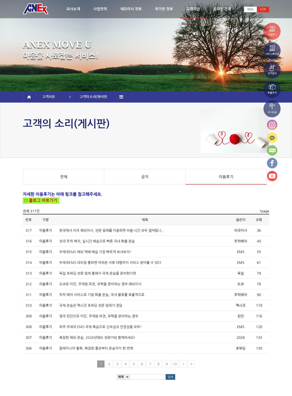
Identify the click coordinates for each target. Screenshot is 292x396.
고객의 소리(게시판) (101, 97)
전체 (63, 177)
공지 (145, 177)
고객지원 (193, 9)
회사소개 (73, 9)
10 (175, 364)
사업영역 (100, 9)
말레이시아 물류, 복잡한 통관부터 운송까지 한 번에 (96, 348)
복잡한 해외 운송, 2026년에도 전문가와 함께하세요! (97, 337)
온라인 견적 (222, 9)
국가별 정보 (164, 9)
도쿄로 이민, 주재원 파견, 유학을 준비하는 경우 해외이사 (100, 284)
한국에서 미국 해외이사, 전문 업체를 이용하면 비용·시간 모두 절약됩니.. (111, 230)
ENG (250, 9)
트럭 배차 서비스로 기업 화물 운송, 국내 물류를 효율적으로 (101, 294)
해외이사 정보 (131, 9)
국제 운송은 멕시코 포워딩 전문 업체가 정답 (90, 305)
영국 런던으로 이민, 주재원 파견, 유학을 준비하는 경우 (98, 316)
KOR (263, 9)
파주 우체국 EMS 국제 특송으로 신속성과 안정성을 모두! (100, 327)
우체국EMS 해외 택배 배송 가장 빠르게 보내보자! (95, 252)
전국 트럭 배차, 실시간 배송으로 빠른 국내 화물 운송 (97, 241)
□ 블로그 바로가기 (40, 200)
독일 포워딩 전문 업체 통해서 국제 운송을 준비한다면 (97, 273)
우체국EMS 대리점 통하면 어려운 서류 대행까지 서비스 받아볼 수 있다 (110, 262)
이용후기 (226, 177)
